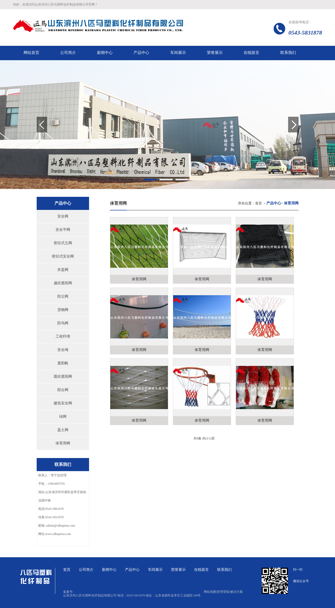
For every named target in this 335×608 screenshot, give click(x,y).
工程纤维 (63, 336)
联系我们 (224, 570)
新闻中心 (109, 570)
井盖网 (62, 270)
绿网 (63, 417)
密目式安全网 (63, 256)
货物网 (62, 310)
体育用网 (63, 443)
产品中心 (132, 570)
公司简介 (86, 570)
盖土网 (62, 430)
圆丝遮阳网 (63, 376)
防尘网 (62, 296)
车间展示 (155, 570)
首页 (258, 203)
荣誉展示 (178, 570)
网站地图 (210, 592)
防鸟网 (62, 323)
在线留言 (201, 570)
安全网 (62, 216)
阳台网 (62, 390)
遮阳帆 (62, 363)
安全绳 (62, 350)
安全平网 (63, 230)
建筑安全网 (63, 403)
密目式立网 (63, 243)
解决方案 (236, 592)
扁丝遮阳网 (63, 283)
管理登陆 (223, 592)
